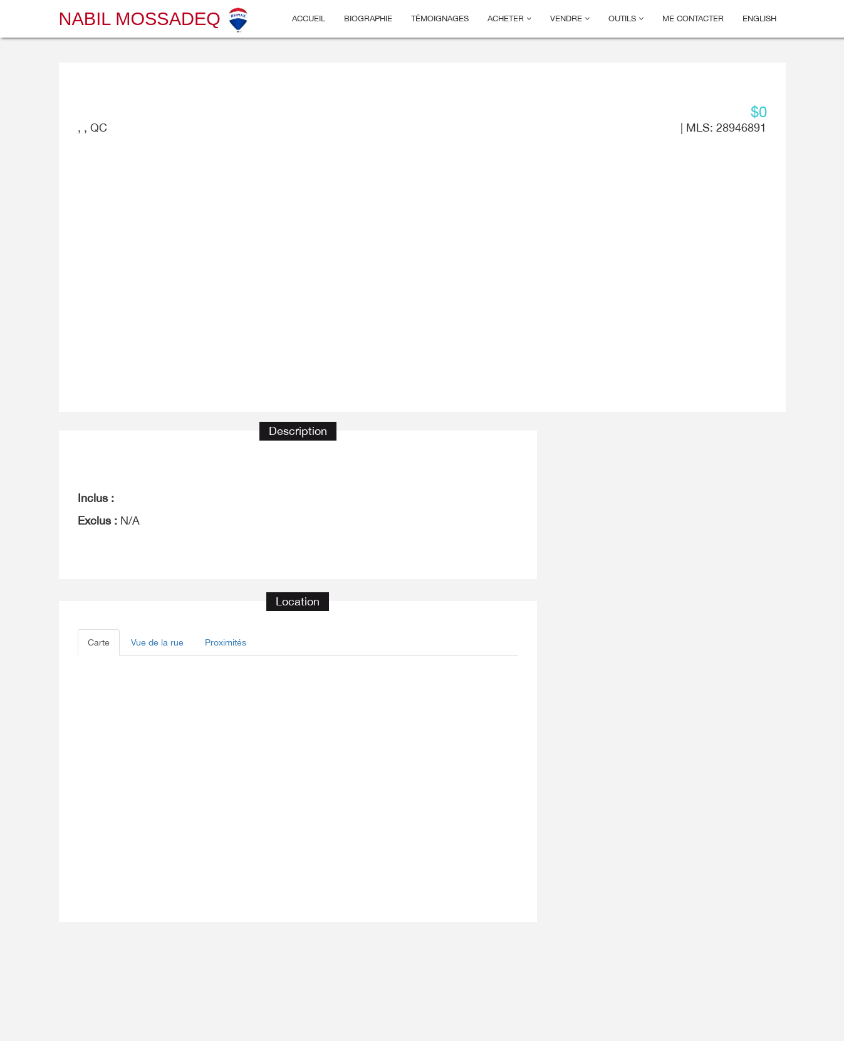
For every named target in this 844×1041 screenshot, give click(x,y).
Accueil (308, 18)
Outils (625, 18)
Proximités (225, 642)
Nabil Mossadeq (155, 19)
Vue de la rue (157, 642)
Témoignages (440, 18)
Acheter (509, 18)
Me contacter (693, 18)
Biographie (368, 18)
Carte (99, 642)
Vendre (570, 18)
